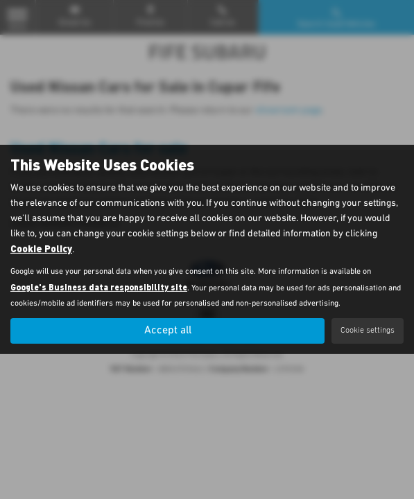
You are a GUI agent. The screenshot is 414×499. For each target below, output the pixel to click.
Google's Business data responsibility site (98, 287)
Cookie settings (367, 330)
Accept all (167, 330)
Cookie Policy (41, 248)
